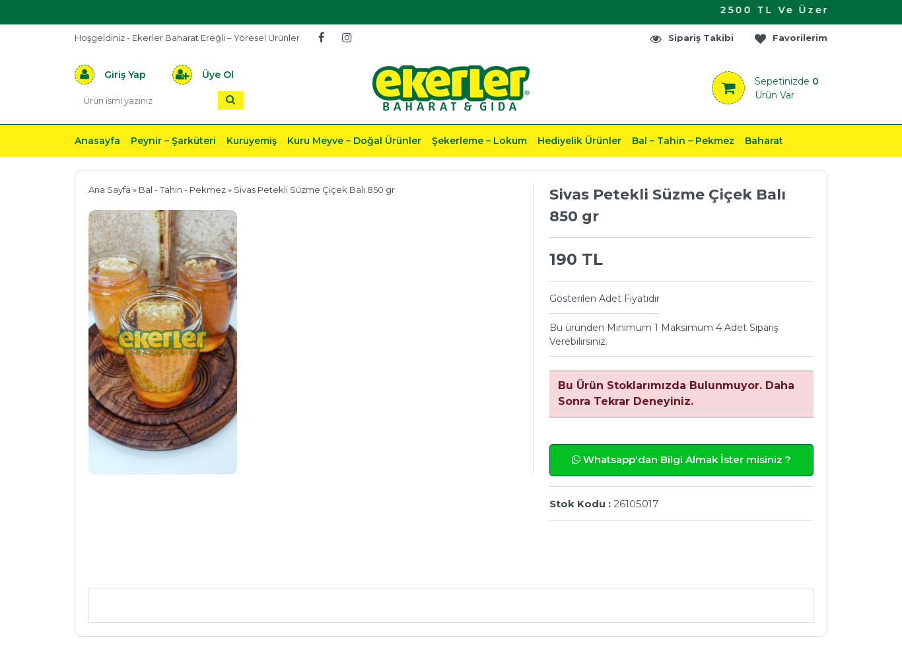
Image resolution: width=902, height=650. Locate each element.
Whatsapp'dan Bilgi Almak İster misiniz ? (681, 459)
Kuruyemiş (251, 141)
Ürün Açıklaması (157, 569)
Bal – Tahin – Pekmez (683, 141)
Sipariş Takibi (691, 38)
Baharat (764, 141)
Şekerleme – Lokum (479, 141)
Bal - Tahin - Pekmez (182, 189)
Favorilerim (790, 38)
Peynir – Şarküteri (173, 141)
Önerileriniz (286, 569)
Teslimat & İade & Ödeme (443, 569)
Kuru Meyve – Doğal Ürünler (354, 141)
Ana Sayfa (109, 189)
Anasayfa (97, 141)
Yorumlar (592, 569)
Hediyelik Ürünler (579, 141)
